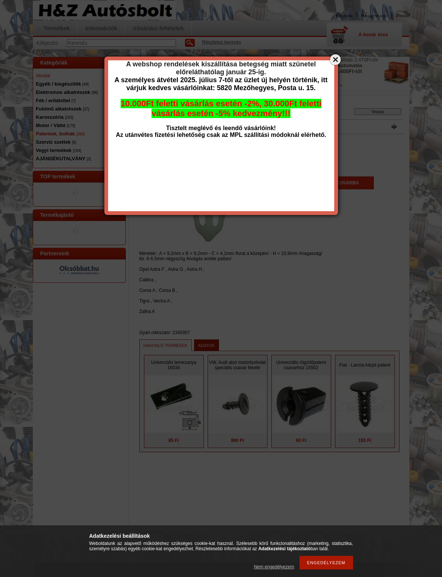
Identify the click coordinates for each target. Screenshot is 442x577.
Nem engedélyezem (274, 566)
